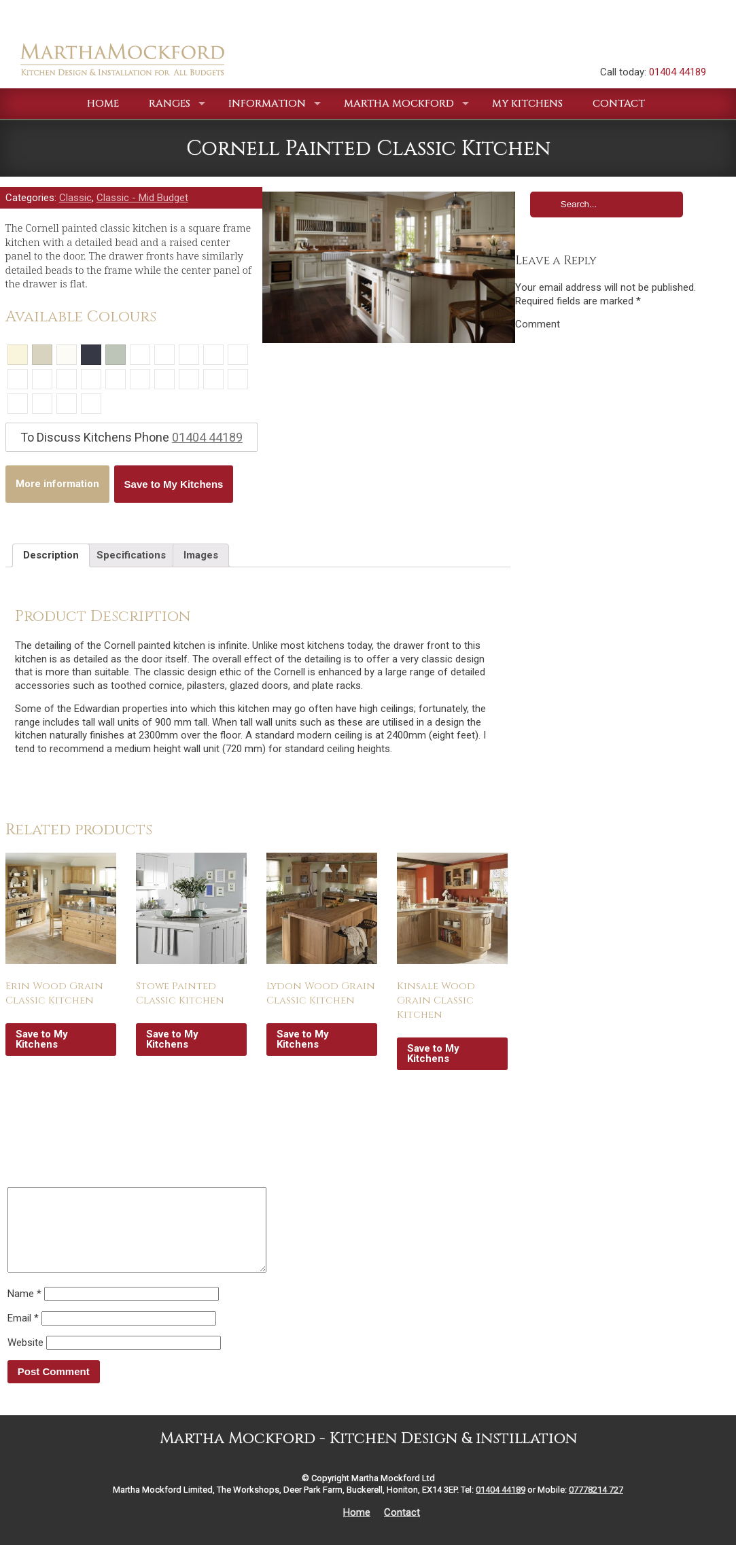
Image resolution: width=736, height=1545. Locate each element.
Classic (75, 198)
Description (51, 555)
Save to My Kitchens (174, 484)
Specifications (131, 555)
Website (25, 1359)
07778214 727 (596, 1506)
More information (57, 484)
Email (23, 1334)
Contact (402, 1529)
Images (200, 555)
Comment (537, 324)
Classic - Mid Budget (142, 198)
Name (24, 1310)
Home (356, 1529)
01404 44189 (677, 72)
